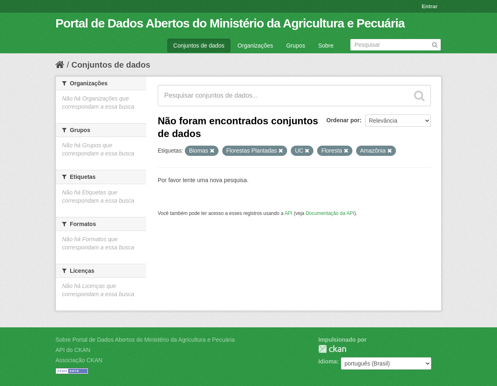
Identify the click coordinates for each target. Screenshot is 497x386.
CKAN (332, 349)
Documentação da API (330, 213)
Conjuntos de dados (199, 45)
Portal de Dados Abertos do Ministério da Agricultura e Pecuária (230, 23)
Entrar (429, 6)
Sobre (326, 45)
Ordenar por (343, 120)
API (288, 213)
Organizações (255, 45)
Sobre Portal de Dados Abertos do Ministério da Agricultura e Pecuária (145, 339)
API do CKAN (72, 350)
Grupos (295, 45)
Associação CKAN (78, 360)
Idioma (327, 361)
